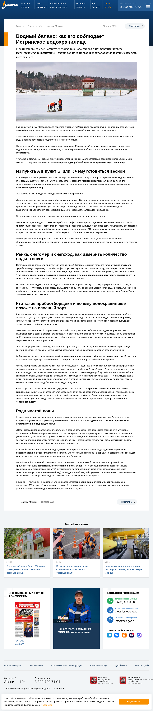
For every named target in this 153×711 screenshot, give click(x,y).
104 (23, 682)
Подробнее (46, 705)
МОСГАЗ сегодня (12, 665)
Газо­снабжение (36, 665)
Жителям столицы (98, 665)
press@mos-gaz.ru (126, 611)
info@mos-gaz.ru (125, 621)
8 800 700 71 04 (131, 6)
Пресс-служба (142, 665)
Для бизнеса (121, 665)
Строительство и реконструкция (66, 665)
